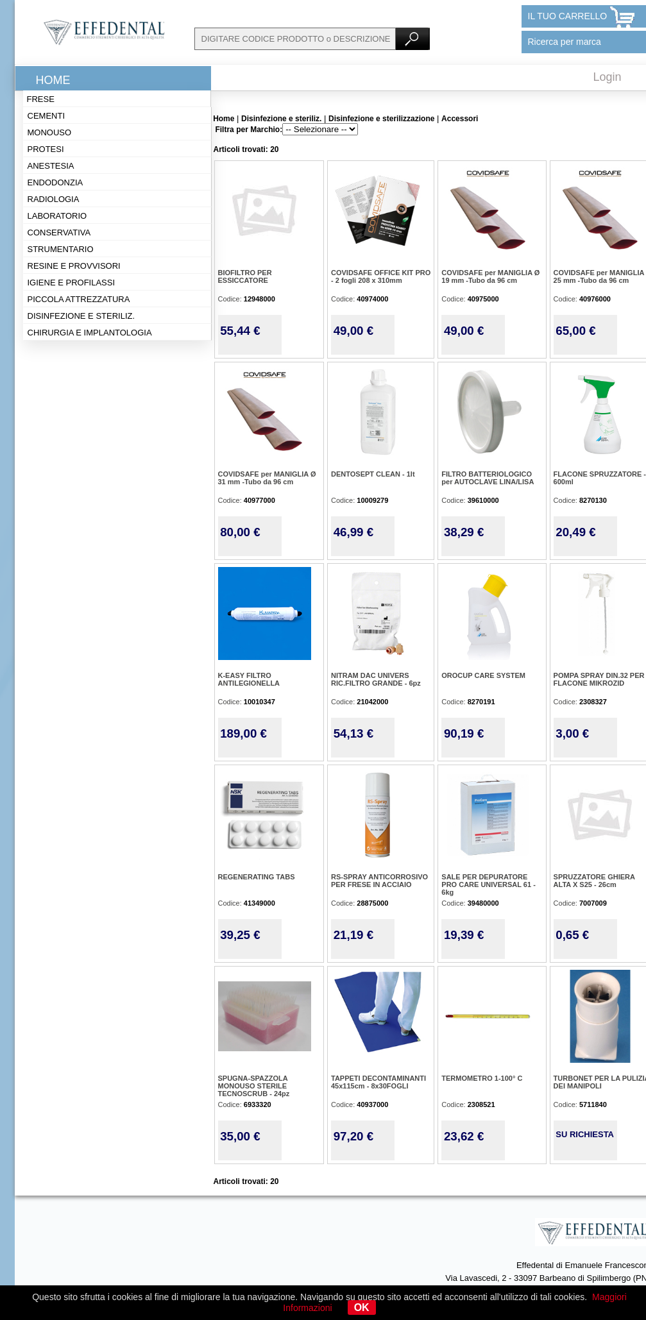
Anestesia (51, 166)
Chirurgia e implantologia (90, 332)
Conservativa (59, 232)
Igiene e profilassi (71, 282)
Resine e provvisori (74, 266)
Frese (41, 99)
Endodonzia (55, 182)
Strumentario (61, 249)
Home (53, 80)
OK (362, 1307)
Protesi (46, 149)
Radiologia (54, 199)
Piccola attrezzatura (79, 299)
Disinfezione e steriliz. (81, 316)
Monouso (50, 132)
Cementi (46, 116)
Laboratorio (57, 216)
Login (607, 77)
